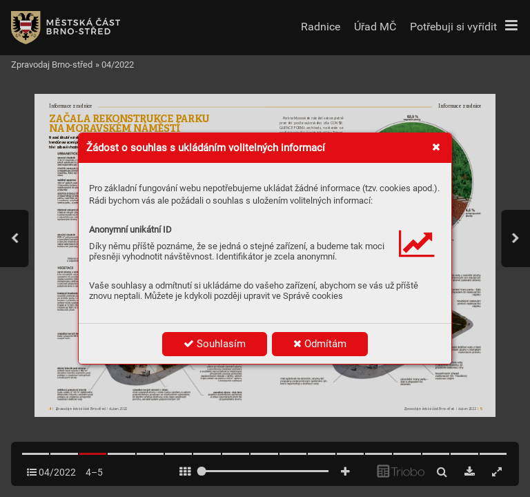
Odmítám (319, 344)
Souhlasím (215, 344)
